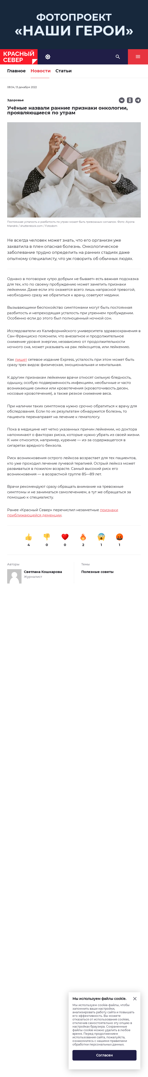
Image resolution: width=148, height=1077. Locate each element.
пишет (21, 359)
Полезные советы (97, 572)
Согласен (104, 1055)
